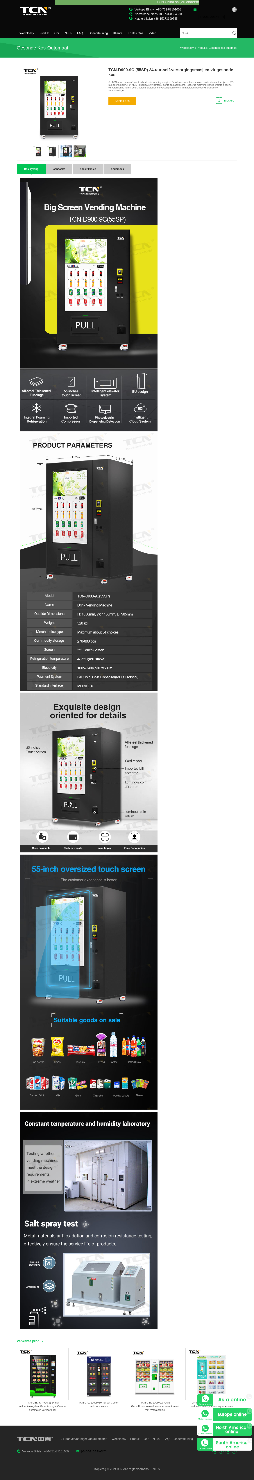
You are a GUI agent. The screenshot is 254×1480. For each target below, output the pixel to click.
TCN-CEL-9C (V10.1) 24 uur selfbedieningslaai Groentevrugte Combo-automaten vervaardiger (42, 1406)
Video (152, 33)
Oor (56, 33)
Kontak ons (122, 100)
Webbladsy (26, 33)
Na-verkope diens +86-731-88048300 (159, 14)
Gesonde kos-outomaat (223, 47)
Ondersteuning (98, 33)
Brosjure (229, 100)
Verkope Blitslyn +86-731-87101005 (158, 9)
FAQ (80, 33)
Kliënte (117, 33)
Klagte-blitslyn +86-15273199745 (156, 18)
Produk (44, 33)
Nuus (68, 33)
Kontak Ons (135, 33)
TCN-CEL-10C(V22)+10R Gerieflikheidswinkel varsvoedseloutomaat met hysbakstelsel (155, 1406)
